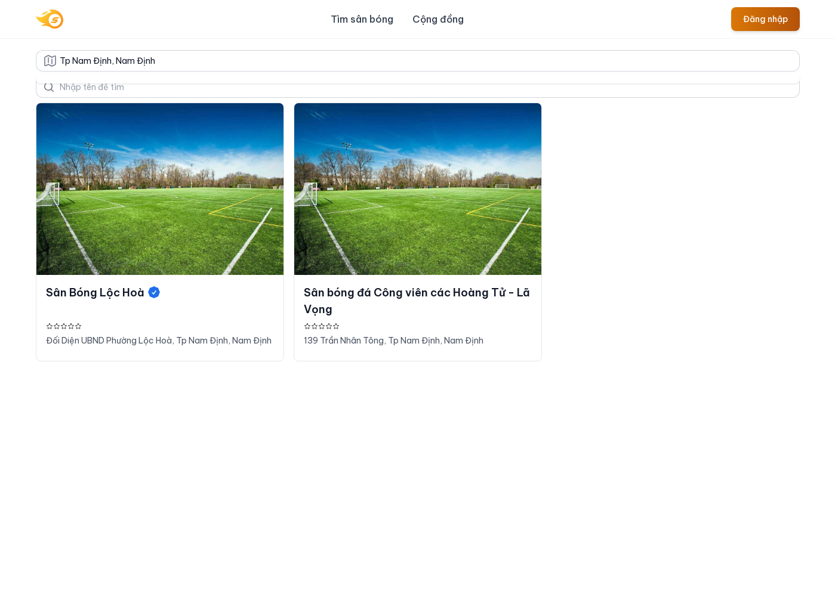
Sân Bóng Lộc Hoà (103, 292)
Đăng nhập (765, 19)
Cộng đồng (438, 19)
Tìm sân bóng (362, 19)
